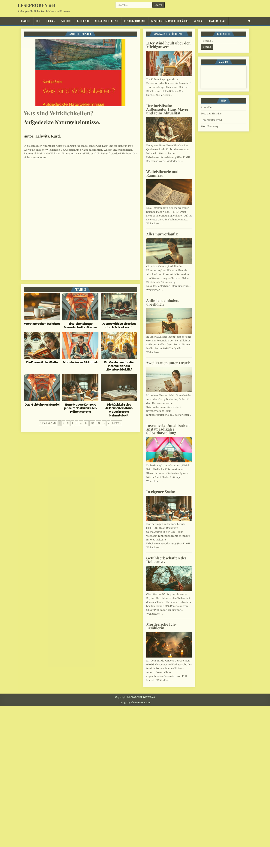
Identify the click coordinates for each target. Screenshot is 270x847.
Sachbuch (66, 21)
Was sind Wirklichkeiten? (58, 113)
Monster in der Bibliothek (80, 362)
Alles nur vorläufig (162, 233)
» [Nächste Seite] (108, 423)
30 (98, 423)
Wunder (198, 21)
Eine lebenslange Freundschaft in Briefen (80, 325)
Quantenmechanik (217, 21)
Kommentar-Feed (211, 120)
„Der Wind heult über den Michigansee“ (168, 44)
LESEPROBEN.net (36, 5)
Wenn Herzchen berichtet (42, 324)
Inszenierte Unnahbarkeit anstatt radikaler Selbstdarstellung (168, 429)
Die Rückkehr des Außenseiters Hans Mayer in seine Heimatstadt (118, 410)
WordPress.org (209, 126)
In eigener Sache (160, 491)
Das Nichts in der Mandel (42, 404)
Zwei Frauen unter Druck (168, 362)
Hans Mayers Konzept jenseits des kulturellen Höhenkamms (80, 408)
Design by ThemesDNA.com (135, 702)
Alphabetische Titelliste (106, 21)
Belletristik (83, 21)
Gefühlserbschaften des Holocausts (166, 559)
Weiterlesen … (164, 95)
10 (86, 423)
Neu (38, 21)
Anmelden (207, 107)
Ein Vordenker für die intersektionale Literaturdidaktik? (118, 366)
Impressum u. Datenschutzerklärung (169, 21)
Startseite (25, 21)
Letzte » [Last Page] (116, 423)
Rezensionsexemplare (134, 21)
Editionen (50, 21)
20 (92, 423)
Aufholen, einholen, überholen (162, 302)
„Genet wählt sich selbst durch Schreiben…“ (119, 325)
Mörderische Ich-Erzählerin (161, 626)
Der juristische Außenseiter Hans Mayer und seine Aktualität (167, 109)
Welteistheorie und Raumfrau (162, 173)
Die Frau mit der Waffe (42, 362)
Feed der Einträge (211, 113)
